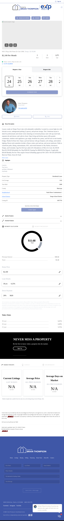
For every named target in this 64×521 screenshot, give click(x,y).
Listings (16, 457)
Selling (26, 457)
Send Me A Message (32, 490)
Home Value (39, 457)
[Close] (60, 505)
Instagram (12, 505)
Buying (21, 457)
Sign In (58, 1)
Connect (52, 457)
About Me (46, 457)
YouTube (18, 505)
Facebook (5, 505)
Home (11, 457)
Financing (32, 457)
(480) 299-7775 (28, 501)
